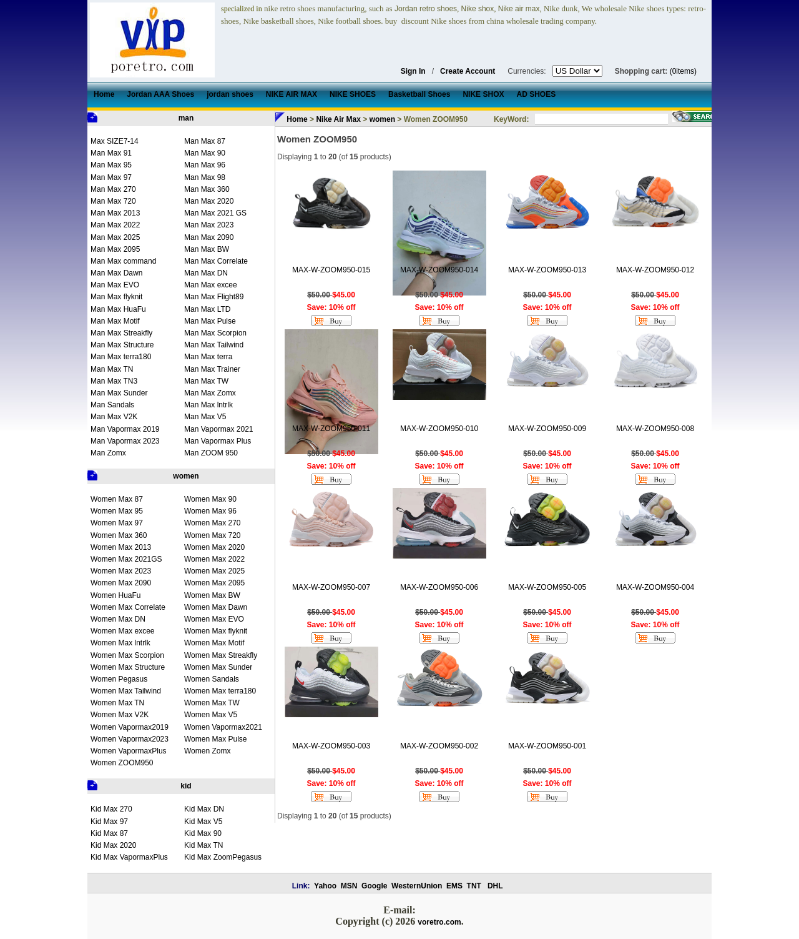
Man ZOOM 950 (211, 453)
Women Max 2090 (121, 583)
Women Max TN (117, 702)
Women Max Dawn (215, 607)
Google (374, 886)
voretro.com (439, 922)
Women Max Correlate (128, 607)
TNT (474, 886)
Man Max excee (210, 285)
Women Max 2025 (214, 571)
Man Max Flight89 (213, 296)
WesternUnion (416, 886)
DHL (495, 886)
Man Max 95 (111, 165)
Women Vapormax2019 (130, 727)
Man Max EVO (115, 285)
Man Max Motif (115, 321)
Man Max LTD (207, 309)
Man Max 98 (204, 177)
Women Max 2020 (214, 547)
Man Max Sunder (119, 393)
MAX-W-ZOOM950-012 (655, 270)
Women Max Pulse (215, 739)
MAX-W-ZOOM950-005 (547, 587)
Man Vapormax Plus (217, 441)
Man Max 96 (204, 165)
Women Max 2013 (121, 547)
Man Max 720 (113, 201)
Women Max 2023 (121, 571)
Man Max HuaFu (118, 309)
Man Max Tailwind (213, 344)
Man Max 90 (204, 153)
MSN (349, 886)
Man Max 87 (204, 141)
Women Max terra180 (220, 691)
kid (185, 786)
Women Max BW (212, 595)
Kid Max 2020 (113, 845)
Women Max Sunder (218, 667)
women (186, 476)
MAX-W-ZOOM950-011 (331, 428)
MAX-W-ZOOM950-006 (439, 587)
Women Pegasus (119, 679)
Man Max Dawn (116, 273)
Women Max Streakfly (220, 655)
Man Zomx (108, 453)
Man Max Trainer (212, 369)
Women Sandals (211, 679)
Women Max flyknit (215, 631)
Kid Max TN (203, 845)
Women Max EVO (214, 619)
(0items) (683, 71)
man (186, 118)
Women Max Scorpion (127, 655)
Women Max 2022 (214, 559)
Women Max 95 (117, 511)
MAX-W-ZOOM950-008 (655, 428)
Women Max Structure (128, 667)
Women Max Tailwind (126, 691)
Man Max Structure (122, 344)
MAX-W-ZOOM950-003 (331, 746)
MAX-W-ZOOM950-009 (547, 428)
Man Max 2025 (115, 237)
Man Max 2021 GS (215, 213)
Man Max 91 (111, 153)
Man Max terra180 (121, 356)
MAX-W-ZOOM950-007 (331, 587)
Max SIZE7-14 (115, 141)
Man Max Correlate (216, 261)
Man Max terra (208, 356)
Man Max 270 (113, 189)
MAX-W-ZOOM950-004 (655, 587)
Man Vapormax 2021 (218, 429)
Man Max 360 (207, 189)
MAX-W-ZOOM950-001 (547, 746)
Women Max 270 (212, 523)
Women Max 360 (119, 535)
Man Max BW (206, 249)
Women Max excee (123, 631)
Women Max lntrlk (120, 642)
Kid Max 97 (109, 821)
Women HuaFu (115, 595)
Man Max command (123, 261)
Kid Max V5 (203, 821)
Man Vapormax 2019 (125, 429)
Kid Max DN (204, 809)
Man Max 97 (111, 177)
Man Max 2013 (115, 213)
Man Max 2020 (208, 201)
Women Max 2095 (214, 583)
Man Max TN (112, 369)
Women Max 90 (210, 499)
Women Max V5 (210, 714)
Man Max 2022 (115, 225)
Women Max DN (118, 619)
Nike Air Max (338, 119)
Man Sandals (112, 404)
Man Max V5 (205, 416)
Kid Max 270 (111, 809)
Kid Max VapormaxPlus (129, 857)
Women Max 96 (210, 511)
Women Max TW (212, 702)
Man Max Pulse (210, 321)
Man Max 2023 (208, 225)
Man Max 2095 (115, 249)
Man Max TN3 (114, 381)
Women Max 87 (117, 499)
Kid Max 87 (109, 833)
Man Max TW (206, 381)
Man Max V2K (114, 416)
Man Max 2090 (208, 237)
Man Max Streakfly (121, 333)
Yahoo (325, 886)
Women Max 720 (212, 535)
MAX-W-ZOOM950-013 (547, 270)
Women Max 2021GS (126, 559)
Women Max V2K (120, 714)
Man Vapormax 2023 (125, 441)
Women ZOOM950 (122, 762)
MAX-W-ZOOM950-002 (439, 746)
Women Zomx (207, 751)
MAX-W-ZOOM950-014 (439, 270)
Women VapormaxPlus (129, 751)
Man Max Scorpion (215, 333)
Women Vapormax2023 (130, 739)
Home (297, 119)
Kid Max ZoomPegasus (223, 857)
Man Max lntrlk (208, 404)
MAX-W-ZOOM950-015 (331, 270)
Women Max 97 (117, 523)
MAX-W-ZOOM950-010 (439, 428)
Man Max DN (206, 273)
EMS (454, 886)
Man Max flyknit (116, 296)
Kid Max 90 (203, 833)
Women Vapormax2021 (223, 727)
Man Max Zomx (210, 393)
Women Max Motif (214, 642)
